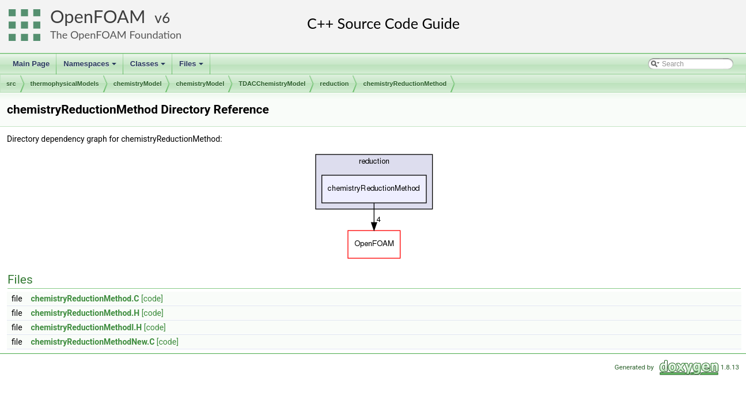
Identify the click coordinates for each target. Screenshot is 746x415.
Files (192, 66)
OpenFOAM (98, 16)
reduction (334, 83)
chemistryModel (137, 83)
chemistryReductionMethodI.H (86, 327)
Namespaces (90, 66)
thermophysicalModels (65, 83)
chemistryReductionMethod (404, 83)
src (11, 83)
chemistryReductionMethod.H (85, 313)
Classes (148, 66)
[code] (152, 298)
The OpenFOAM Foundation (115, 34)
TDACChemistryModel (271, 83)
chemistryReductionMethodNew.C (93, 341)
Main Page (31, 63)
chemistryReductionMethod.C (85, 298)
